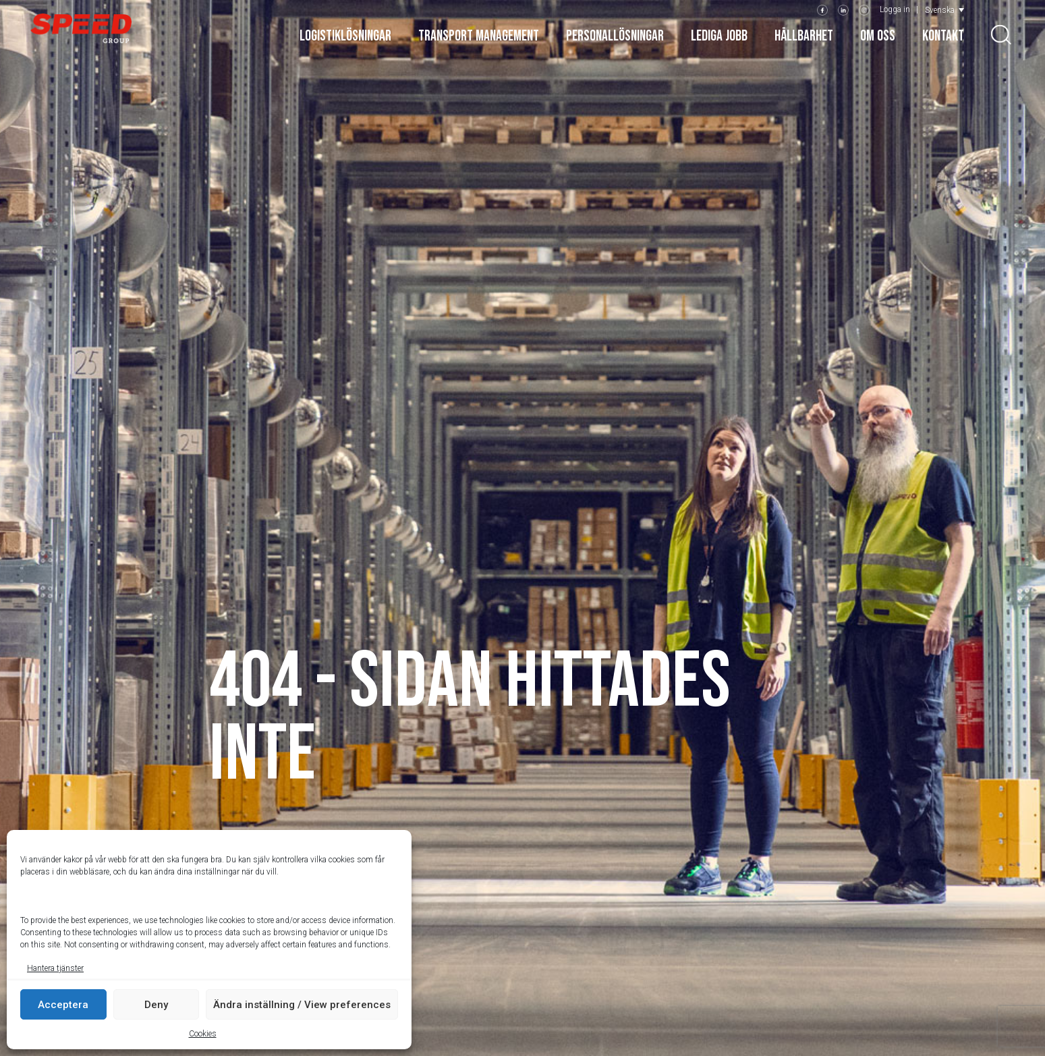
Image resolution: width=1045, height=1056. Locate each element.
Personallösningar (615, 36)
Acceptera (63, 1005)
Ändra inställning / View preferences (302, 1005)
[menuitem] (944, 9)
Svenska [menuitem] (940, 10)
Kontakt (943, 36)
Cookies (203, 1033)
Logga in (895, 9)
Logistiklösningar (345, 36)
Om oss (877, 36)
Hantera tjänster (55, 968)
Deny (156, 1005)
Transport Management (478, 36)
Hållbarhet (803, 36)
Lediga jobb (719, 36)
